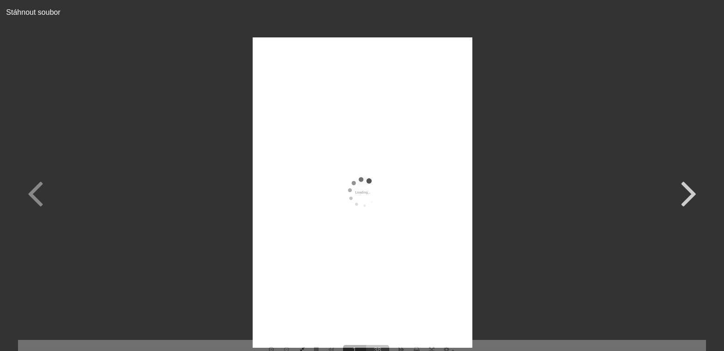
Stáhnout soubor (30, 12)
